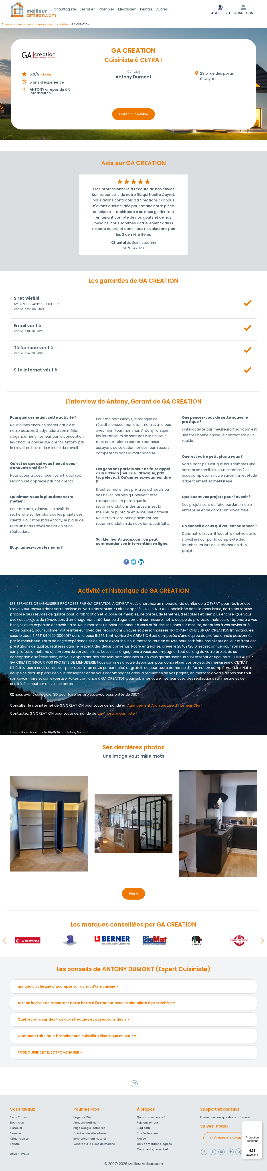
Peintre (151, 9)
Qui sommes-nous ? (151, 1117)
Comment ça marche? (152, 1149)
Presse (141, 1138)
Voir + (133, 894)
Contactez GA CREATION (32, 714)
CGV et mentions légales (154, 1144)
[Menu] (260, 1123)
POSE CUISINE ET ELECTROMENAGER (50, 1053)
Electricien (132, 9)
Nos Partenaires (147, 1133)
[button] (4, 941)
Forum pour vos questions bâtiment (225, 1117)
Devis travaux (19, 1154)
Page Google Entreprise (89, 1128)
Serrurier (92, 9)
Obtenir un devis (133, 115)
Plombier (112, 9)
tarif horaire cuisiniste (116, 714)
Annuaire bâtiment (86, 1122)
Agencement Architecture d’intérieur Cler (164, 706)
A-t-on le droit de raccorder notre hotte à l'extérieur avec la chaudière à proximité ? (96, 1003)
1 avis (47, 75)
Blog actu (143, 1128)
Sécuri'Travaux (20, 1117)
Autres (167, 9)
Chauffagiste (70, 9)
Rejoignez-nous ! (148, 1122)
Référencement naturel (89, 1138)
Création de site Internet (90, 1133)
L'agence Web (83, 1117)
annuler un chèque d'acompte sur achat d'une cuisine (68, 987)
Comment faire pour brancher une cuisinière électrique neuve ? (77, 1036)
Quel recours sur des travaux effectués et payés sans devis (73, 1020)
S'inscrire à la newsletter (228, 1138)
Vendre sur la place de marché (94, 1144)
